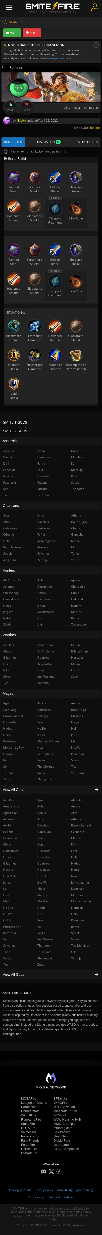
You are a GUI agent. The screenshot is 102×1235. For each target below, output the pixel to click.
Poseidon (77, 920)
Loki (40, 470)
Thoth (75, 766)
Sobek (75, 933)
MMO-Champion (65, 1124)
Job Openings (85, 1190)
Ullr (73, 952)
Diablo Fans (62, 1140)
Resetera (27, 1136)
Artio (40, 819)
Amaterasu (45, 645)
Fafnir (41, 534)
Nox (40, 747)
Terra (75, 553)
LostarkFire (29, 1153)
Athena (76, 819)
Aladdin (76, 800)
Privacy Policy (44, 1190)
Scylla (41, 933)
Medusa (43, 895)
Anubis (76, 806)
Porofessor (29, 1107)
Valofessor (28, 1132)
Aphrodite (44, 710)
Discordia (44, 851)
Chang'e (43, 716)
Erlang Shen (79, 651)
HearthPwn (61, 1136)
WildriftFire (29, 1115)
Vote (10, 107)
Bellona (95, 128)
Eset (74, 851)
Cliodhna (77, 457)
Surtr (74, 676)
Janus (75, 735)
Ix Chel (42, 735)
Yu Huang (78, 773)
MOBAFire (28, 1098)
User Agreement (19, 1190)
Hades (75, 863)
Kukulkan (77, 889)
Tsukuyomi (44, 952)
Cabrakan (44, 832)
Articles (69, 1197)
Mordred (43, 901)
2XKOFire (60, 1103)
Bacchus (43, 825)
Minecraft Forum (65, 1111)
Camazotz (44, 457)
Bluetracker (61, 1132)
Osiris (75, 670)
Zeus (40, 964)
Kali (73, 463)
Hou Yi (75, 869)
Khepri (41, 889)
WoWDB (59, 1115)
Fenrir (41, 463)
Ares (74, 813)
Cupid (41, 844)
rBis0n (21, 120)
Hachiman (44, 599)
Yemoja (76, 958)
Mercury (77, 895)
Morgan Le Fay (81, 901)
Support (54, 1197)
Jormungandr (80, 882)
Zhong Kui (44, 779)
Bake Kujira (79, 522)
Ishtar (41, 606)
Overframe (61, 1145)
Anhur (41, 806)
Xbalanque (44, 958)
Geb (74, 857)
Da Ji (74, 844)
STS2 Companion (66, 1149)
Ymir (74, 560)
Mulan (75, 664)
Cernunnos (44, 587)
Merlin (75, 741)
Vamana (43, 683)
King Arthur (45, 664)
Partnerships (37, 1197)
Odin (74, 914)
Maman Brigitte (48, 741)
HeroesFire (29, 1149)
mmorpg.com (62, 1128)
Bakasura (77, 451)
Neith (41, 908)
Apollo (41, 813)
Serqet (75, 482)
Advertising (65, 1190)
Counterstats (30, 1111)
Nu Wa (75, 747)
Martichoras (45, 612)
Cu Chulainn (45, 651)
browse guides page (58, 58)
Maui (74, 547)
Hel (73, 728)
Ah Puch (43, 703)
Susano (76, 939)
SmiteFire (28, 1124)
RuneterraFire (31, 1119)
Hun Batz (43, 876)
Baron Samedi (81, 825)
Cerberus (77, 832)
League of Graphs (34, 1103)
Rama (75, 927)
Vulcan (42, 773)
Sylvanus (43, 553)
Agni (40, 800)
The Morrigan (80, 945)
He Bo (41, 728)
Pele (40, 920)
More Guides (88, 142)
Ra (39, 927)
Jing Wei (42, 882)
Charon (76, 838)
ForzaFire (28, 1145)
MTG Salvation (64, 1107)
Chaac (41, 838)
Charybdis (78, 587)
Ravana (42, 482)
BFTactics (60, 1098)
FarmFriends (30, 1140)
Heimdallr (78, 599)
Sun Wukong (45, 939)
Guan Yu (43, 863)
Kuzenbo (43, 547)
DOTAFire (28, 1128)
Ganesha (43, 857)
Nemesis (77, 908)
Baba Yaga (78, 710)
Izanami (76, 876)
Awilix (41, 451)
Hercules (43, 869)
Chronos (77, 716)
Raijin (41, 760)
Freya (75, 722)
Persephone (45, 754)
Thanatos (43, 945)
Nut (39, 914)
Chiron (42, 593)
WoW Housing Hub (67, 1119)
